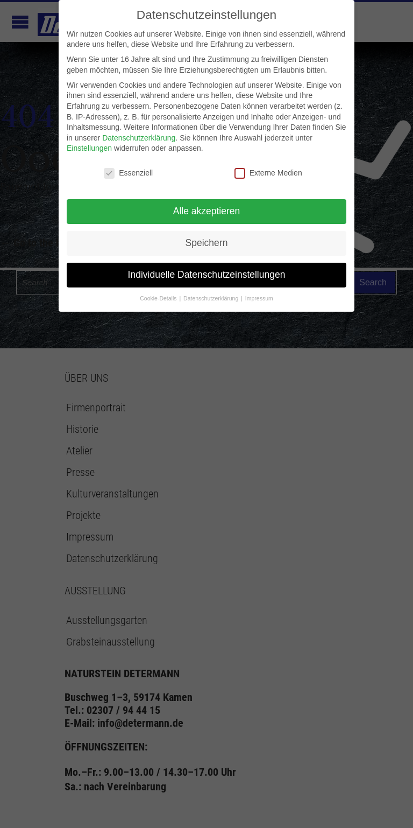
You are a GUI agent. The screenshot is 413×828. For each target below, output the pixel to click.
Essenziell (128, 173)
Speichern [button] (207, 242)
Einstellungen (89, 148)
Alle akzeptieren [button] (206, 211)
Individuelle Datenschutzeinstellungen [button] (207, 274)
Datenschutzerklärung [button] (211, 298)
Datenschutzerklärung (138, 138)
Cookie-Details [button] (159, 298)
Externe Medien (268, 173)
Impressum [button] (259, 298)
